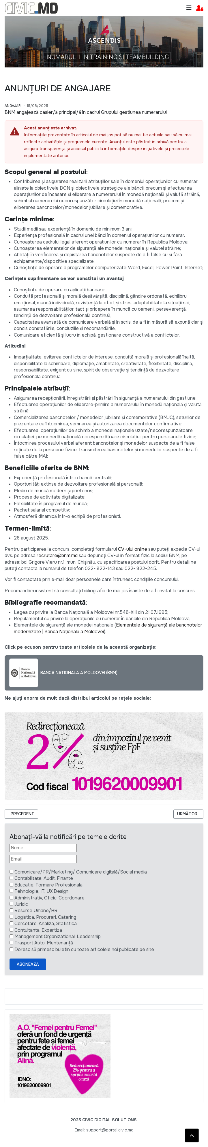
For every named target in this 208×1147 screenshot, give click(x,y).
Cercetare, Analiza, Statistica (45, 923)
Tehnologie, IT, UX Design (41, 891)
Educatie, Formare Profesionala (48, 885)
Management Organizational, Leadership (57, 936)
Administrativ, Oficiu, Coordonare (49, 898)
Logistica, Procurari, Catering (45, 917)
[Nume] (43, 848)
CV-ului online (132, 549)
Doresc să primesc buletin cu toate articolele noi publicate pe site (84, 949)
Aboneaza (28, 964)
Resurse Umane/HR (35, 911)
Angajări (13, 105)
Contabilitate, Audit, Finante (43, 878)
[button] (199, 8)
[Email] (43, 859)
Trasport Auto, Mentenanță (43, 943)
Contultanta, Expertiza (38, 930)
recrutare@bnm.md (57, 555)
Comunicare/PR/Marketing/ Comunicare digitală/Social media (80, 872)
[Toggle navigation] (189, 8)
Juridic (21, 904)
